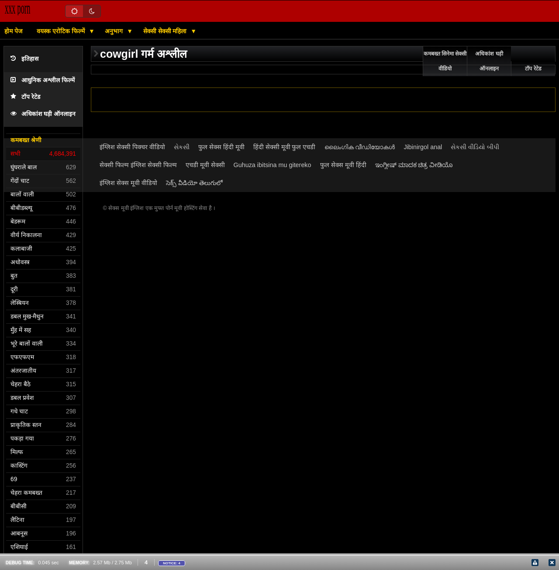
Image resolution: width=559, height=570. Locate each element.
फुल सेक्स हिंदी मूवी (221, 146)
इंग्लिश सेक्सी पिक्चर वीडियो (132, 146)
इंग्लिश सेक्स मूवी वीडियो (128, 182)
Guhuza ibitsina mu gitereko (272, 164)
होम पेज (13, 31)
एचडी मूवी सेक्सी (205, 164)
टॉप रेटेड (25, 97)
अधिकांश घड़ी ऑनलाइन (43, 114)
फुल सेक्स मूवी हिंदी (343, 164)
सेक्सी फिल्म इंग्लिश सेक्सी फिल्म (138, 164)
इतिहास (24, 59)
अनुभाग (114, 31)
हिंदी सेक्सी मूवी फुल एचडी (284, 146)
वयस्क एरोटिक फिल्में (61, 31)
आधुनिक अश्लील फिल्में (42, 80)
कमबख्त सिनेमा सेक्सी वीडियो (445, 61)
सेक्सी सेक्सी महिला (166, 31)
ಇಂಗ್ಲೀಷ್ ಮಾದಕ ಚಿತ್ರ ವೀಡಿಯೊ (414, 164)
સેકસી (182, 146)
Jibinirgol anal (423, 146)
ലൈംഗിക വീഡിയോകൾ (359, 146)
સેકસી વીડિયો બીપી (475, 146)
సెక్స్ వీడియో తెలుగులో (194, 182)
